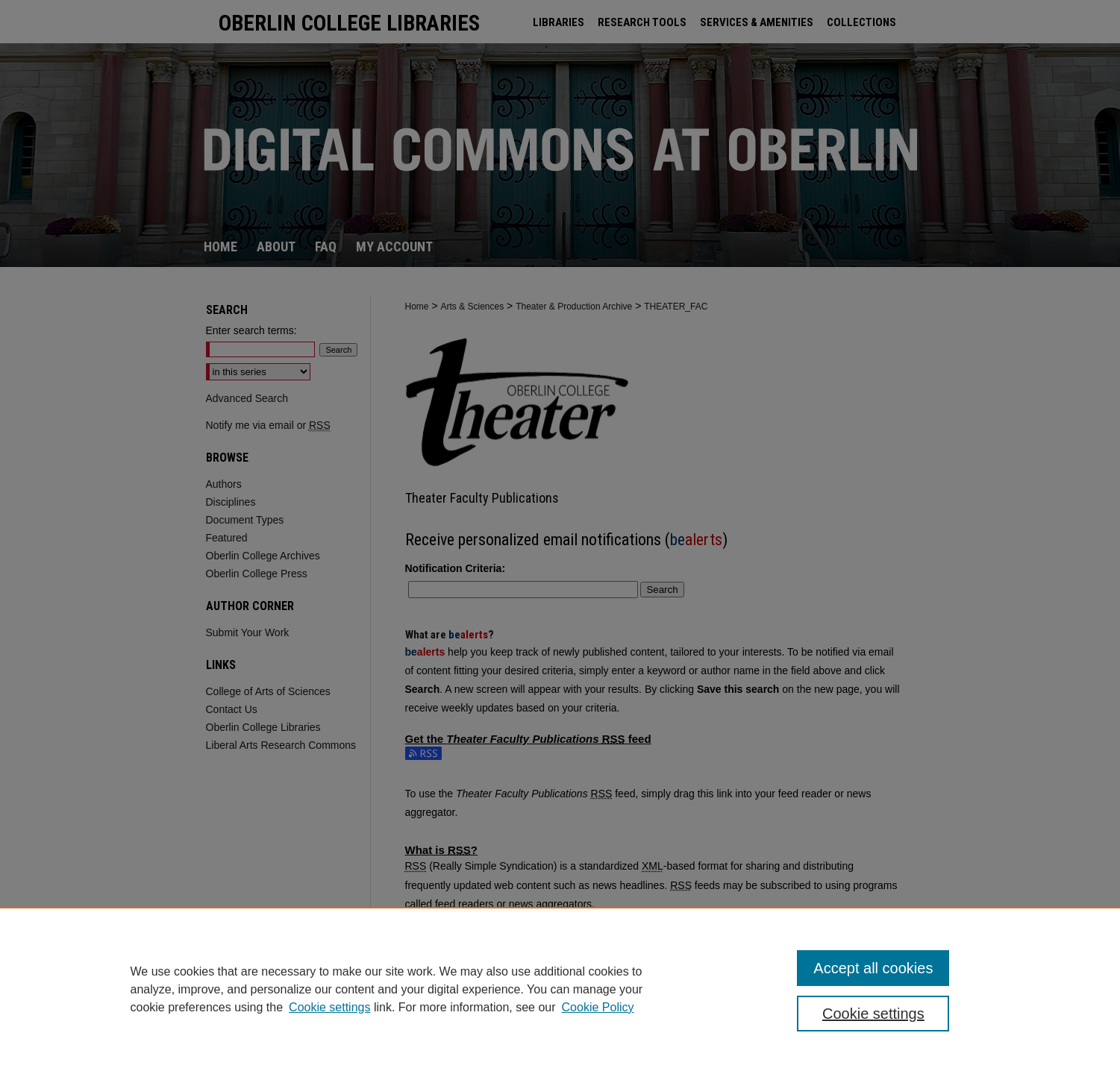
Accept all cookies (873, 968)
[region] (560, 989)
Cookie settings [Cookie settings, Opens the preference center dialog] (873, 1013)
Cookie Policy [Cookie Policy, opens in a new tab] (598, 1007)
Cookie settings (329, 1007)
